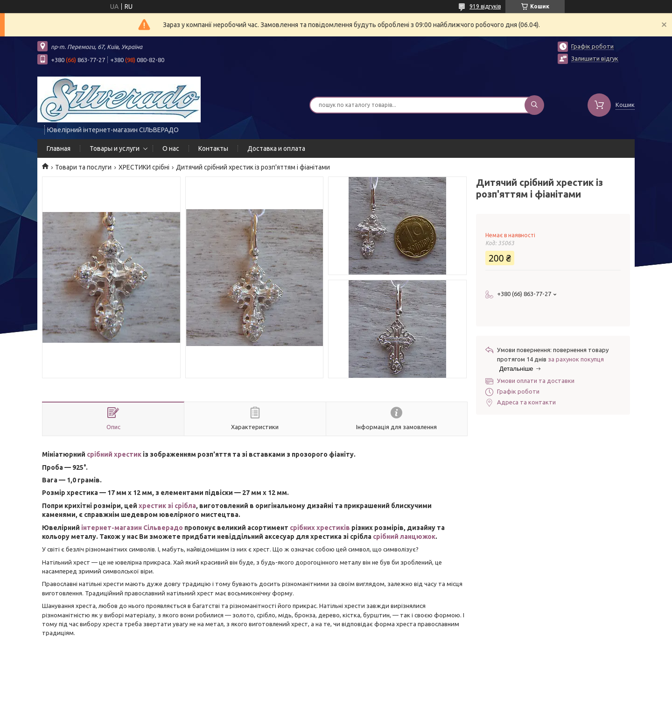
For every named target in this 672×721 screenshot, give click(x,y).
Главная (58, 148)
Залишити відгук (594, 58)
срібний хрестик (114, 454)
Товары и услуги (115, 148)
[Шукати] (534, 105)
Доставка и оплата (276, 148)
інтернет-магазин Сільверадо (132, 527)
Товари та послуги (83, 167)
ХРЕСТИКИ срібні (144, 167)
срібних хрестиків (320, 527)
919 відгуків (485, 6)
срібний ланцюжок (404, 536)
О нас (170, 148)
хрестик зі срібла (167, 505)
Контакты (213, 148)
